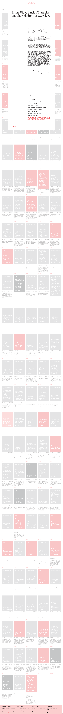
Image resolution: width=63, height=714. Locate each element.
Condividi (14, 126)
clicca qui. (7, 712)
